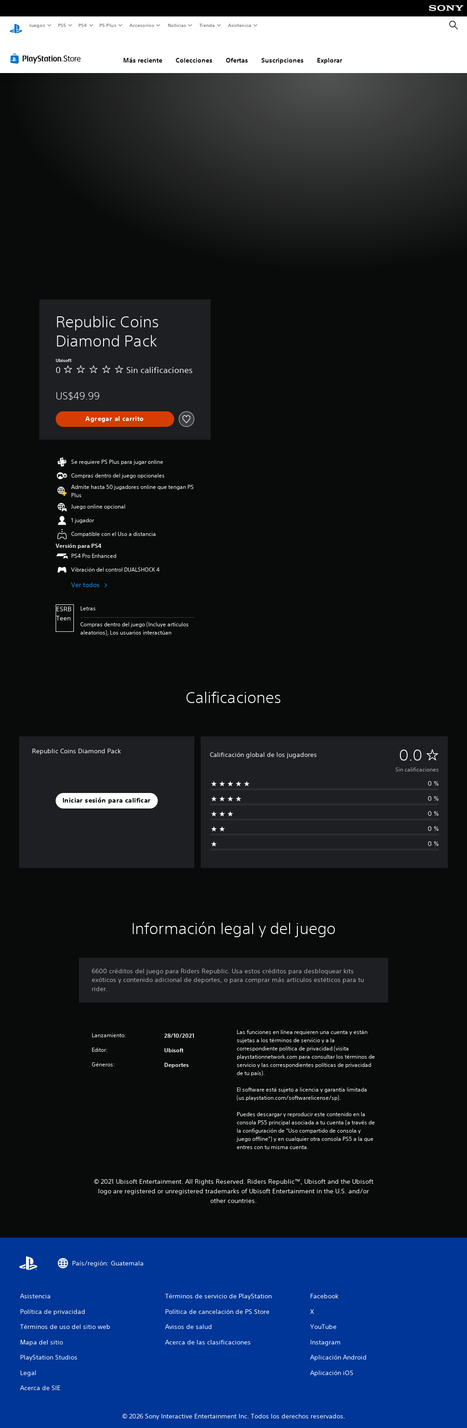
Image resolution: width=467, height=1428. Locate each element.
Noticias (177, 25)
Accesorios (142, 25)
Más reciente (142, 51)
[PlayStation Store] (47, 49)
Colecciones (194, 51)
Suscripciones (282, 51)
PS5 (62, 25)
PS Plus (108, 25)
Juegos (37, 25)
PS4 (83, 25)
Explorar (329, 51)
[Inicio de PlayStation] (16, 25)
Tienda (207, 25)
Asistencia (239, 25)
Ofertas (237, 51)
